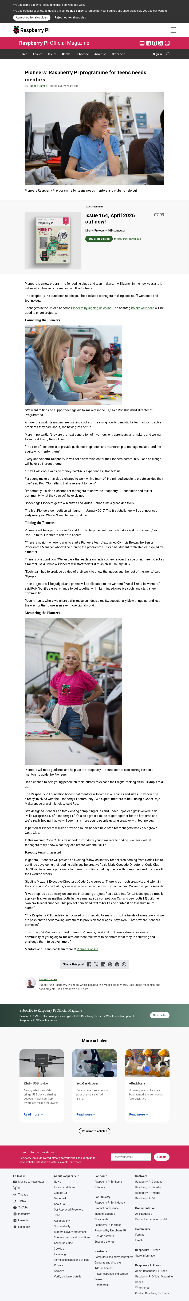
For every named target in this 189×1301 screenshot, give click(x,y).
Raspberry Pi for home (108, 1181)
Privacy (58, 1265)
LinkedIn (21, 1220)
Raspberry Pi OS (145, 1198)
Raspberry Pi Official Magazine (154, 1276)
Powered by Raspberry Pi (110, 1230)
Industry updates (104, 1213)
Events (139, 1240)
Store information (145, 1255)
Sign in (157, 54)
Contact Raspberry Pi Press (152, 1293)
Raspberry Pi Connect (148, 1181)
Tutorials (99, 1187)
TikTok (19, 1201)
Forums (139, 1234)
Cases (98, 1279)
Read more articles (94, 1131)
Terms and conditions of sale (71, 1259)
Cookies (59, 1248)
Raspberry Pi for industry (109, 1202)
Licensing (60, 1254)
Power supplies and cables (111, 1273)
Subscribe (82, 54)
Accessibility (62, 1220)
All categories (143, 1213)
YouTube (20, 1207)
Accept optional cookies (32, 17)
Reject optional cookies (70, 17)
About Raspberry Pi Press (151, 1271)
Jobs (57, 1215)
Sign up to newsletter (28, 1182)
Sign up (161, 1157)
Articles (37, 54)
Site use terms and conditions (72, 1237)
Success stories (104, 1241)
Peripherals (101, 1285)
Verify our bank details (67, 1276)
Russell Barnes (38, 86)
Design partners (104, 1236)
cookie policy (75, 10)
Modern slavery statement (70, 1232)
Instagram (21, 1214)
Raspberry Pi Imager (147, 1192)
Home (23, 54)
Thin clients (101, 1219)
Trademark (60, 1198)
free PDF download (129, 238)
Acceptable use (63, 1243)
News (57, 1181)
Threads (20, 1194)
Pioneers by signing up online (91, 308)
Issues (52, 54)
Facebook (21, 1227)
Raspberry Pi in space (107, 1225)
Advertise (100, 54)
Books (66, 54)
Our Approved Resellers (68, 1209)
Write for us (142, 1287)
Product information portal (151, 1219)
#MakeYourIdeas (142, 308)
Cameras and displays (107, 1262)
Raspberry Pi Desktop (148, 1187)
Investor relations (64, 1187)
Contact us (60, 1192)
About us (59, 1204)
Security (59, 1271)
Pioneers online (87, 949)
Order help (118, 54)
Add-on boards (103, 1268)
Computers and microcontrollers (113, 1257)
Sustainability (62, 1226)
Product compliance (106, 1208)
